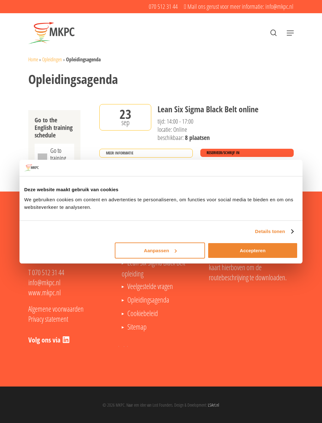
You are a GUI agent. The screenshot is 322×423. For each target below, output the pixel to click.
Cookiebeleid (142, 313)
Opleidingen (52, 59)
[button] (290, 33)
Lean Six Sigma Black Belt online (208, 109)
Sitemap (137, 327)
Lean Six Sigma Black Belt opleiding (153, 268)
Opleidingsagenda (148, 300)
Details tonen (270, 231)
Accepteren (253, 250)
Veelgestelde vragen (150, 286)
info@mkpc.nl (44, 282)
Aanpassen (160, 250)
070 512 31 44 (48, 272)
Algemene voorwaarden (56, 309)
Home (33, 59)
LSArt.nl (213, 405)
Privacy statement (48, 319)
